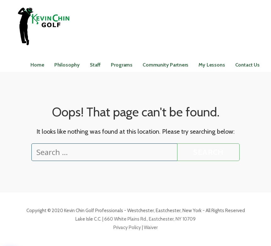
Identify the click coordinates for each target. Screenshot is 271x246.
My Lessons (211, 65)
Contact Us (247, 65)
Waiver (150, 227)
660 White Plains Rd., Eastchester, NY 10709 (150, 219)
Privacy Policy (127, 227)
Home (37, 65)
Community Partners (165, 65)
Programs (122, 65)
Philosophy (67, 65)
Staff (95, 65)
